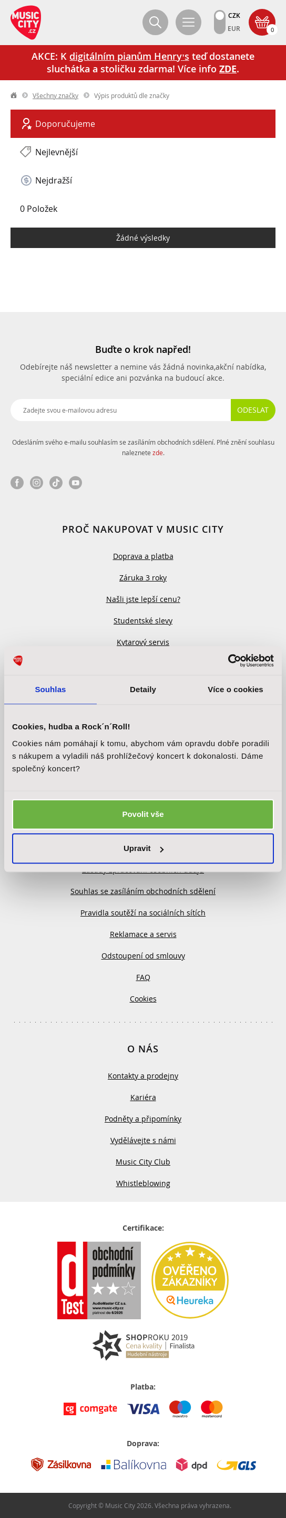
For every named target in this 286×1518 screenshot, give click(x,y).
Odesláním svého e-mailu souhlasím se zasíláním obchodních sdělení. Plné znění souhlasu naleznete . (143, 447)
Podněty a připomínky (143, 1119)
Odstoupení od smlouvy (143, 956)
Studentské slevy (143, 621)
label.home (14, 95)
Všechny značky (55, 95)
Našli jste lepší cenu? (143, 599)
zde (157, 452)
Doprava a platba (143, 556)
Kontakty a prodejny (143, 1076)
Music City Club (143, 1162)
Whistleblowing (143, 1183)
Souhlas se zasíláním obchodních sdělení (143, 891)
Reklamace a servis (143, 934)
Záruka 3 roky (143, 578)
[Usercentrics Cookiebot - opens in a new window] (228, 661)
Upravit (144, 848)
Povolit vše (143, 814)
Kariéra (143, 1097)
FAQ (143, 977)
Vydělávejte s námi (143, 1140)
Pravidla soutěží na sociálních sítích (143, 913)
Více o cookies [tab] (235, 689)
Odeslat (253, 410)
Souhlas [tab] (50, 689)
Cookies (143, 999)
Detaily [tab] (143, 689)
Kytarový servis (143, 642)
